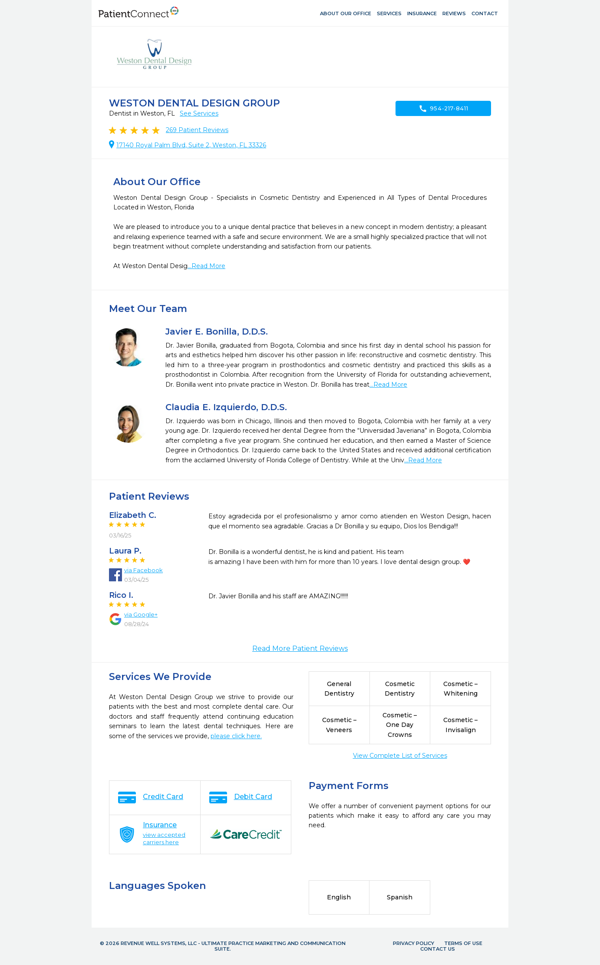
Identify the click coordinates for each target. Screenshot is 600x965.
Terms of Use (463, 943)
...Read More (206, 266)
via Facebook (143, 570)
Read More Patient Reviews (300, 648)
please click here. (236, 736)
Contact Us (437, 949)
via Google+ (141, 614)
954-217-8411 (443, 108)
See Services (199, 113)
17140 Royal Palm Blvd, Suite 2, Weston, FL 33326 (191, 145)
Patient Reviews (197, 130)
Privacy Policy (413, 943)
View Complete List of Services (400, 755)
